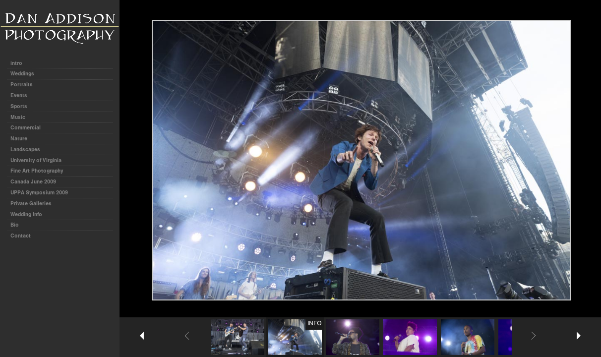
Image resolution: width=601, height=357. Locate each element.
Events (18, 95)
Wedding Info (26, 214)
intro (16, 63)
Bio (14, 225)
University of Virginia (35, 160)
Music (17, 117)
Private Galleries (31, 203)
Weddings (22, 73)
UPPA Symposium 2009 (39, 192)
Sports (18, 106)
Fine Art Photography (36, 171)
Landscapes (25, 149)
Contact (20, 236)
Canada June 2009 (33, 181)
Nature (18, 138)
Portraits (21, 84)
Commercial (25, 127)
